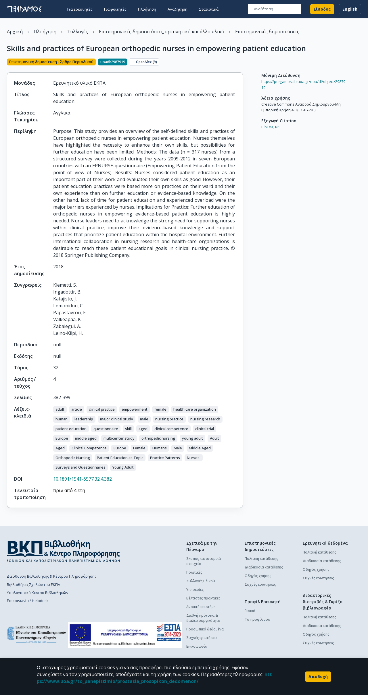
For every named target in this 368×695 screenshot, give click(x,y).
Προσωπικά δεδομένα (205, 629)
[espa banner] (125, 635)
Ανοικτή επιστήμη (201, 606)
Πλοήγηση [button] (147, 9)
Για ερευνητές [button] (80, 9)
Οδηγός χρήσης (258, 575)
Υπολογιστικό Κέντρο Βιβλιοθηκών (37, 592)
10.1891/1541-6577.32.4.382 (82, 479)
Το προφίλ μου (257, 619)
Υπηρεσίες (195, 589)
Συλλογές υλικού (200, 580)
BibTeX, (267, 126)
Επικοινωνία (196, 646)
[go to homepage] (24, 9)
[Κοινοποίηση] (240, 62)
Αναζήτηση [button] (177, 9)
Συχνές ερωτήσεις (201, 637)
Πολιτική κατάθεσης (261, 558)
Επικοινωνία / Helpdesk (28, 600)
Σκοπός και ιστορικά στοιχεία (203, 561)
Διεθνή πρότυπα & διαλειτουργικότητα (203, 618)
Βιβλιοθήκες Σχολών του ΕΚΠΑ (33, 584)
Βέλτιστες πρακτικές (203, 598)
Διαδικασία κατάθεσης (264, 567)
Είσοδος (322, 9)
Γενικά (250, 610)
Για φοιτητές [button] (115, 9)
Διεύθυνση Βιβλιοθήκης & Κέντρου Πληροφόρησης (51, 576)
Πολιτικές (194, 572)
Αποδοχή (318, 676)
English (350, 9)
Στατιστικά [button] (208, 9)
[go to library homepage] (63, 551)
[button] (60, 409)
